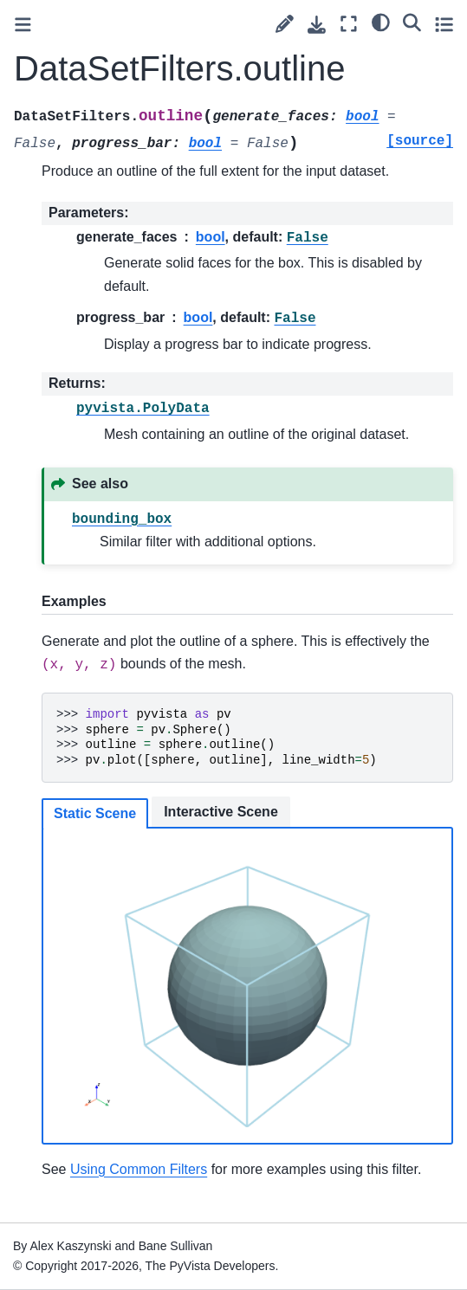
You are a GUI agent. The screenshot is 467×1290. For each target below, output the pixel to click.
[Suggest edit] (285, 24)
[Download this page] (317, 24)
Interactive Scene (221, 811)
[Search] (412, 21)
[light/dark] (381, 21)
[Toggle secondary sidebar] (444, 24)
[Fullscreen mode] (349, 24)
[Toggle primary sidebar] (23, 24)
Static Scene (95, 813)
